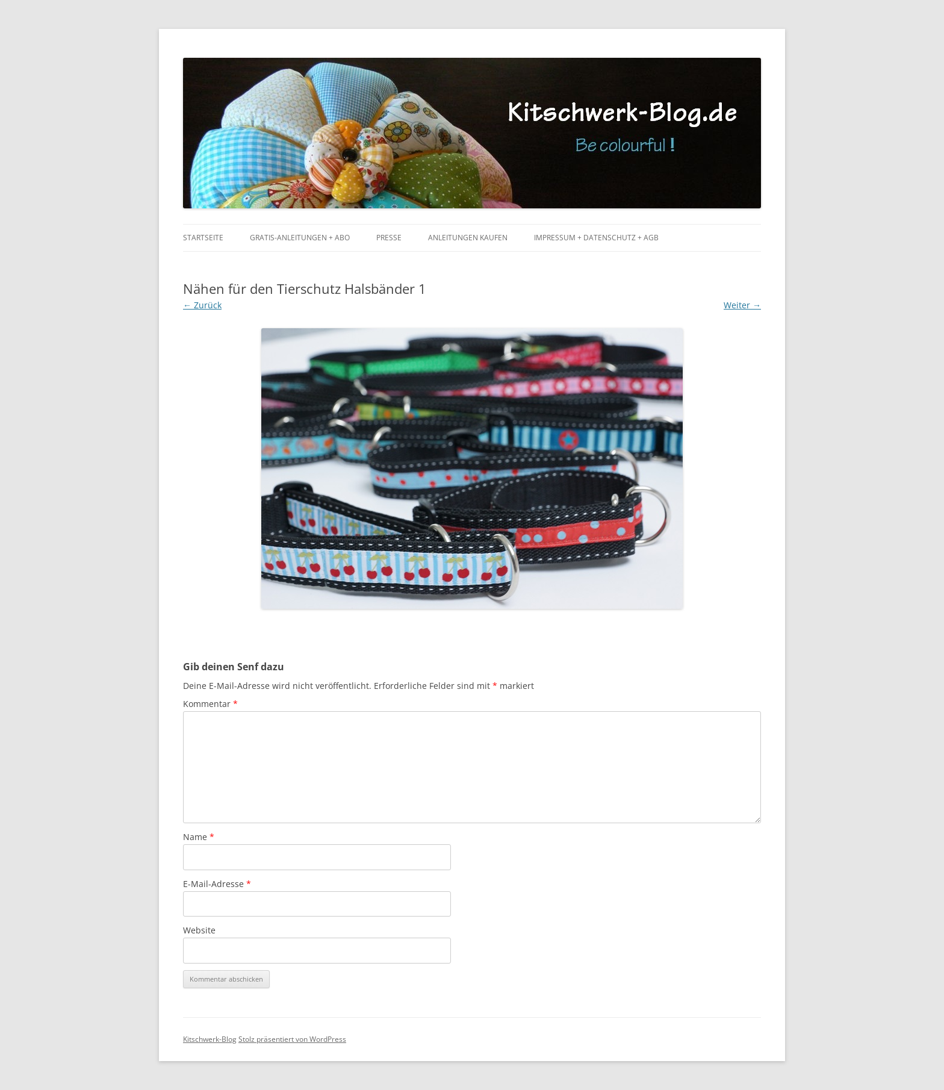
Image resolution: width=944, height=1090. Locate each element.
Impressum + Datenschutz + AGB (596, 237)
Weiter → (742, 305)
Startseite (203, 237)
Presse (389, 237)
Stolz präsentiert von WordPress (292, 1039)
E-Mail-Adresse (217, 883)
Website (199, 930)
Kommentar (210, 703)
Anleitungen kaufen (468, 237)
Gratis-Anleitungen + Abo (300, 237)
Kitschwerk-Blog (210, 1039)
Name (198, 836)
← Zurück (202, 305)
